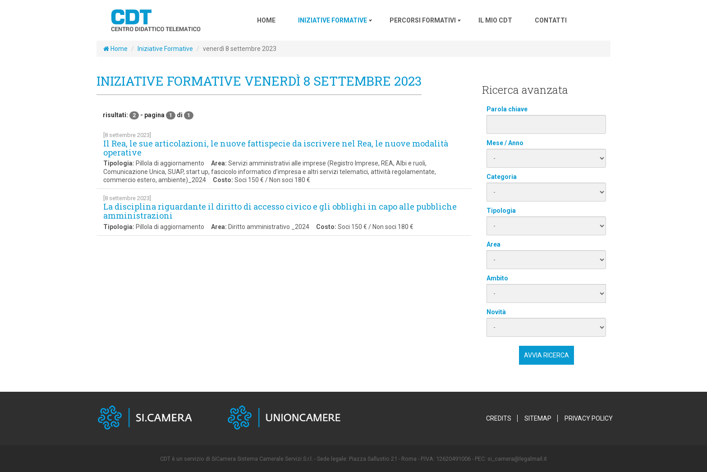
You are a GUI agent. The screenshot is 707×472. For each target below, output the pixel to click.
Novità (496, 312)
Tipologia (501, 210)
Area (493, 244)
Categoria (502, 176)
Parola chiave (507, 109)
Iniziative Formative (165, 48)
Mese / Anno (505, 143)
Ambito (497, 278)
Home (115, 48)
